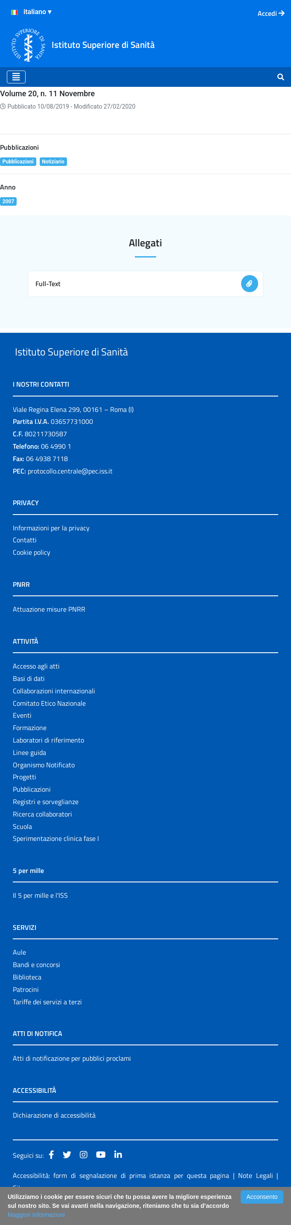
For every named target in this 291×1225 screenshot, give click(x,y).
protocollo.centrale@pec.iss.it (70, 490)
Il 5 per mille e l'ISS (40, 915)
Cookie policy (31, 572)
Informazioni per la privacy (51, 547)
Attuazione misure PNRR (49, 629)
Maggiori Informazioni (36, 1214)
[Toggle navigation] (16, 77)
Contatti (25, 560)
